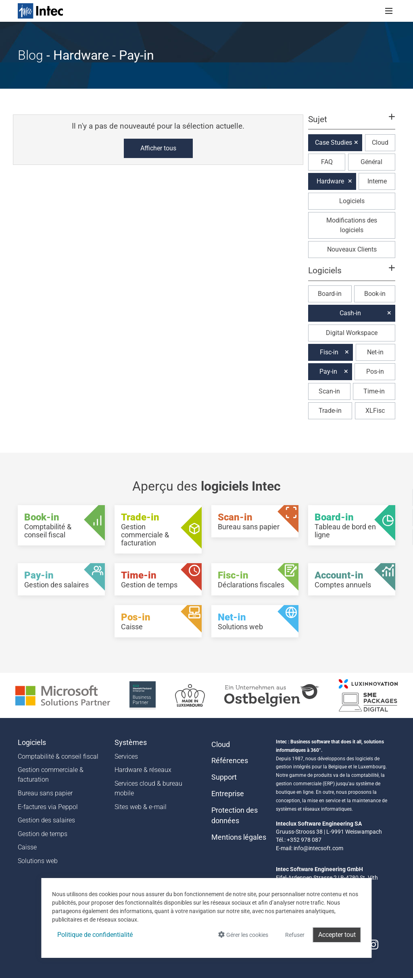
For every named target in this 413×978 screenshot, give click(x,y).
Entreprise (227, 794)
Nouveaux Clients (352, 249)
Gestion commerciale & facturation (50, 774)
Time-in (374, 391)
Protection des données (234, 815)
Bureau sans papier (45, 793)
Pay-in (328, 371)
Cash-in (350, 313)
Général (371, 162)
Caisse (27, 847)
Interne (377, 181)
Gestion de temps (42, 834)
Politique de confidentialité (95, 934)
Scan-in (329, 391)
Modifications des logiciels (351, 225)
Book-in (375, 294)
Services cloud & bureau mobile (148, 788)
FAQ (327, 162)
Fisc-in (329, 352)
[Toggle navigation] (388, 10)
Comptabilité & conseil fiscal (58, 756)
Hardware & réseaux (143, 770)
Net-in (375, 352)
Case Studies (333, 142)
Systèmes (131, 743)
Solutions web (38, 861)
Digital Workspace (352, 333)
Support (224, 777)
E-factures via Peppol (48, 807)
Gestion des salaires (46, 820)
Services (126, 756)
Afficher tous (158, 148)
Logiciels (352, 201)
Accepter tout (337, 934)
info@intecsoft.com (318, 848)
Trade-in (330, 410)
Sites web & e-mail (141, 807)
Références (229, 761)
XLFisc (375, 410)
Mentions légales (238, 837)
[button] (351, 123)
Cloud (380, 142)
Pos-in (375, 371)
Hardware (330, 181)
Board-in (330, 294)
